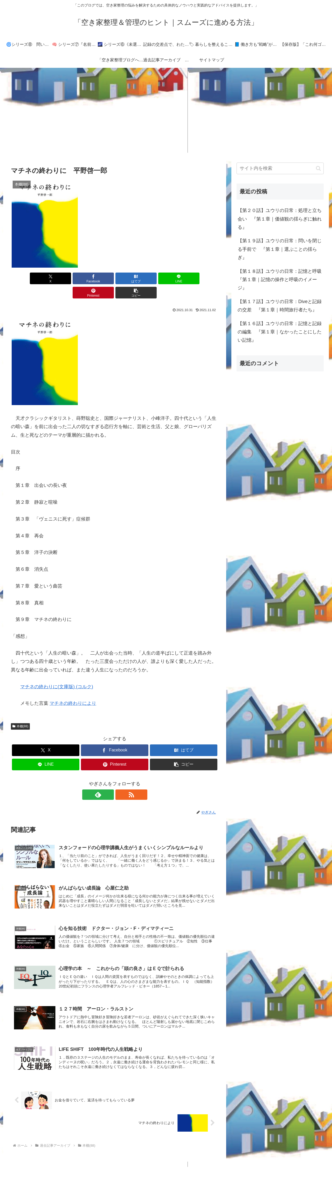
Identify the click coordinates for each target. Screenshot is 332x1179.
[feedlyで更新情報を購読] (108, 780)
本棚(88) (20, 712)
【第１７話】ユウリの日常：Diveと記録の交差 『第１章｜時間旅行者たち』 (280, 305)
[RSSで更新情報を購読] (120, 780)
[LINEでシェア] (132, 278)
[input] (280, 168)
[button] (201, 278)
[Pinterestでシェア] (167, 278)
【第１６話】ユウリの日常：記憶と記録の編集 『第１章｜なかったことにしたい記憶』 (280, 332)
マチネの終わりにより (73, 689)
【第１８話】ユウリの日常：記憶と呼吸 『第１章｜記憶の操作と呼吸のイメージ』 (281, 280)
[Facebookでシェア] (62, 278)
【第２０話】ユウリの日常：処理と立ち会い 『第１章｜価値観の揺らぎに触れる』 (280, 219)
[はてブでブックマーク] (97, 278)
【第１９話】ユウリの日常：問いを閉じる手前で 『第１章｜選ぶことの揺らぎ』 (280, 249)
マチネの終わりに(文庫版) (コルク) (56, 672)
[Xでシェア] (27, 278)
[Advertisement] (166, 110)
